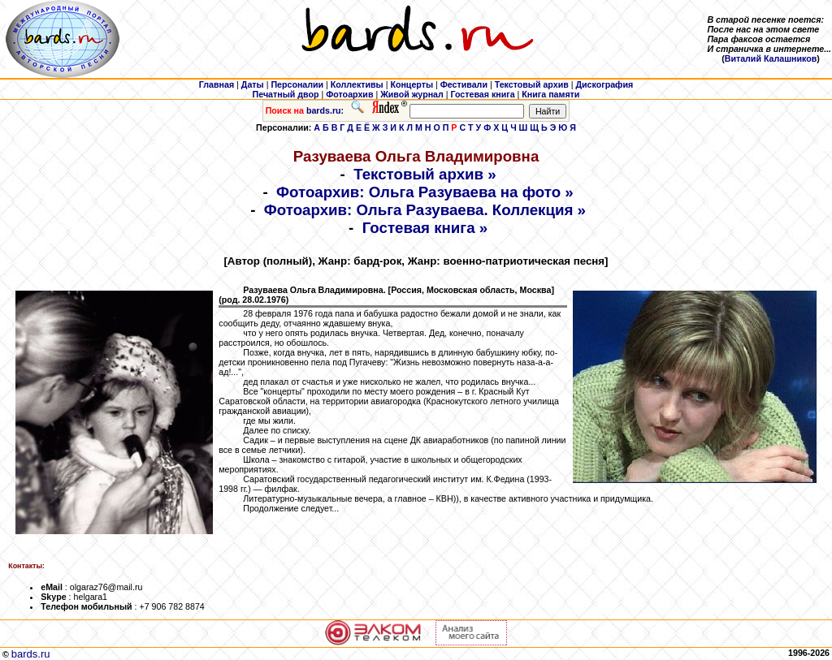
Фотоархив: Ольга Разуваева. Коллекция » (425, 209)
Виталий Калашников (771, 58)
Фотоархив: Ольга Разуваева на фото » (425, 192)
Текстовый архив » (424, 174)
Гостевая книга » (425, 227)
